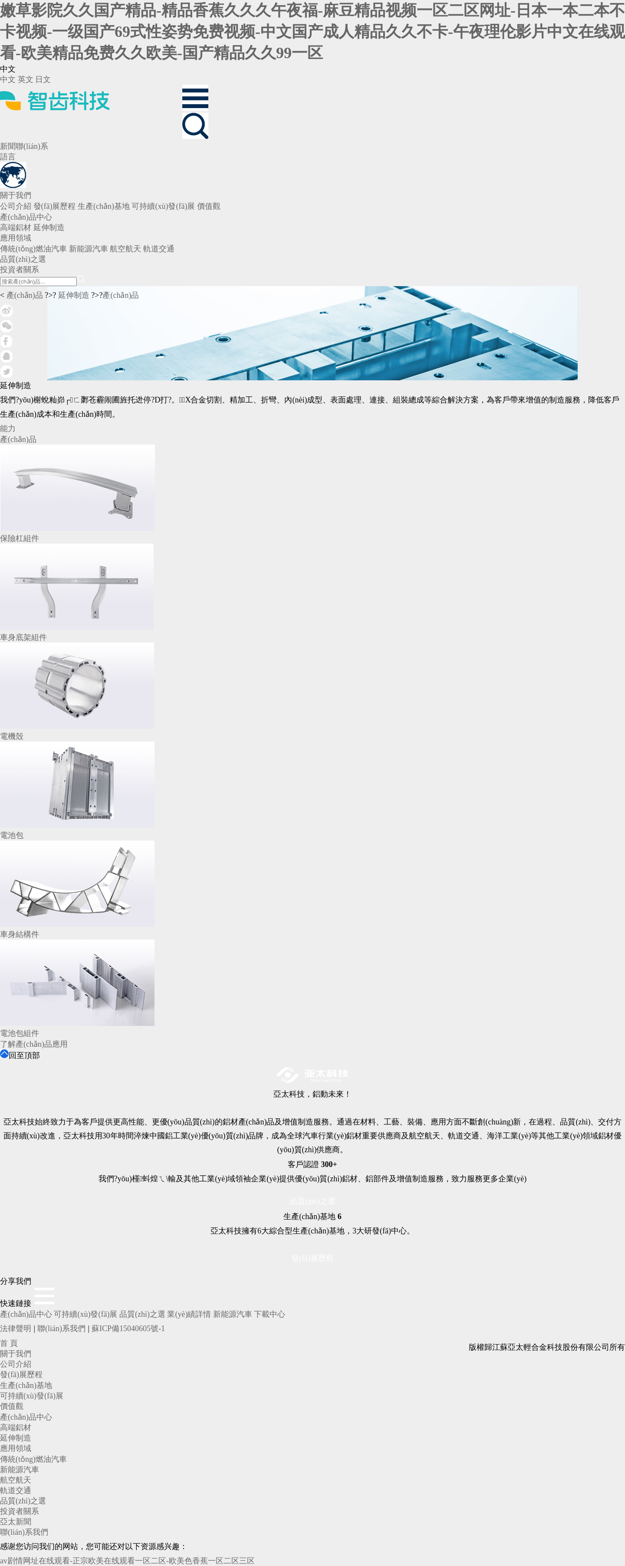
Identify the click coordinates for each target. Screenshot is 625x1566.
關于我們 (15, 1353)
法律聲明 (15, 1328)
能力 (8, 428)
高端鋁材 (15, 1427)
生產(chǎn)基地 (26, 1385)
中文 (8, 79)
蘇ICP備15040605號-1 (128, 1328)
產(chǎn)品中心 (26, 1314)
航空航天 (15, 1480)
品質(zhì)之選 (312, 1201)
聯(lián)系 (32, 146)
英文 (25, 79)
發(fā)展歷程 (312, 1258)
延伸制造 (73, 295)
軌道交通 (15, 1490)
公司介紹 (15, 1364)
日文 (43, 79)
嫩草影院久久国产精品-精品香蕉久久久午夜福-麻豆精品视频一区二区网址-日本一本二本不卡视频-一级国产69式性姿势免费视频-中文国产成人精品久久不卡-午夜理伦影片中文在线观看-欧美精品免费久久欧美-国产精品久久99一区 (312, 32)
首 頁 (9, 1343)
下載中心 (269, 1314)
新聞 (8, 146)
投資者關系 (19, 1511)
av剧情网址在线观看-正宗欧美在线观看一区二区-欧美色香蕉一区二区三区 (127, 1560)
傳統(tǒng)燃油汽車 (33, 1459)
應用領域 (15, 1448)
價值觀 (11, 1406)
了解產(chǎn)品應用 (34, 1044)
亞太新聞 (15, 1521)
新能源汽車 (232, 1314)
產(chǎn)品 (25, 295)
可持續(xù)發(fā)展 (85, 1314)
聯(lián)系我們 (61, 1328)
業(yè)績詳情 (189, 1314)
